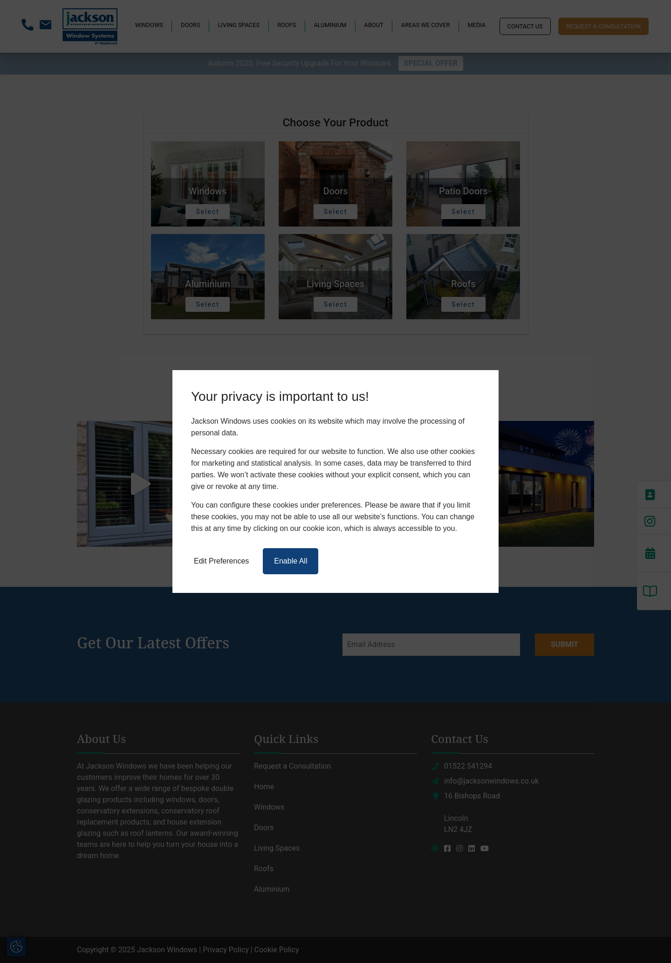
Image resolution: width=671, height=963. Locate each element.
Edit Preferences (221, 561)
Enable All (290, 561)
